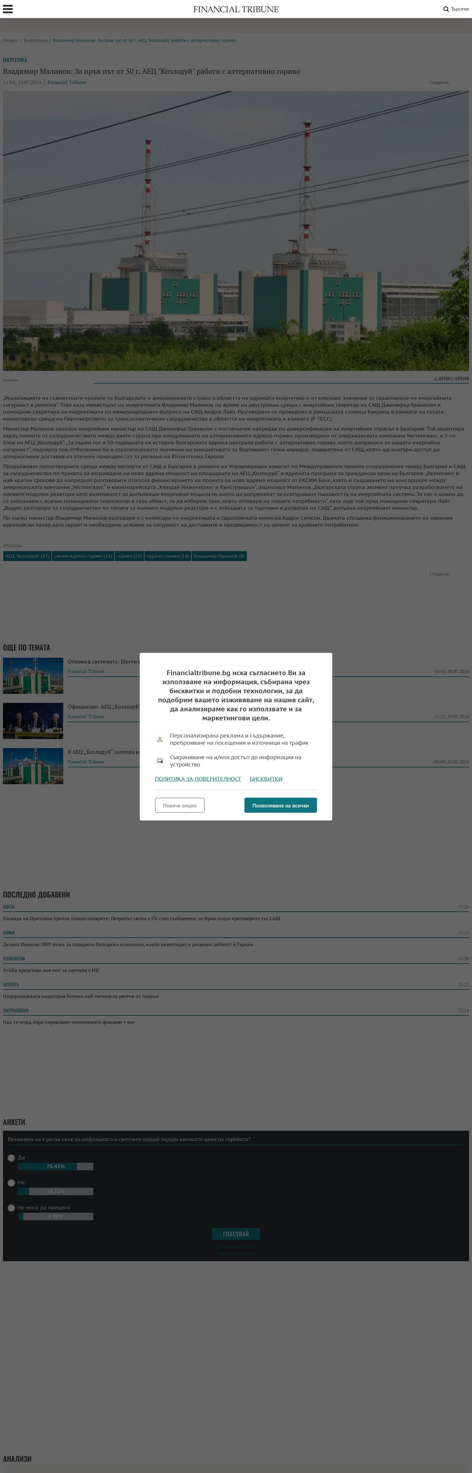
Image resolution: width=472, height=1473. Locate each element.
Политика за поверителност (198, 778)
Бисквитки (266, 778)
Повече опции (180, 805)
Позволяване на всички (281, 805)
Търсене (455, 9)
